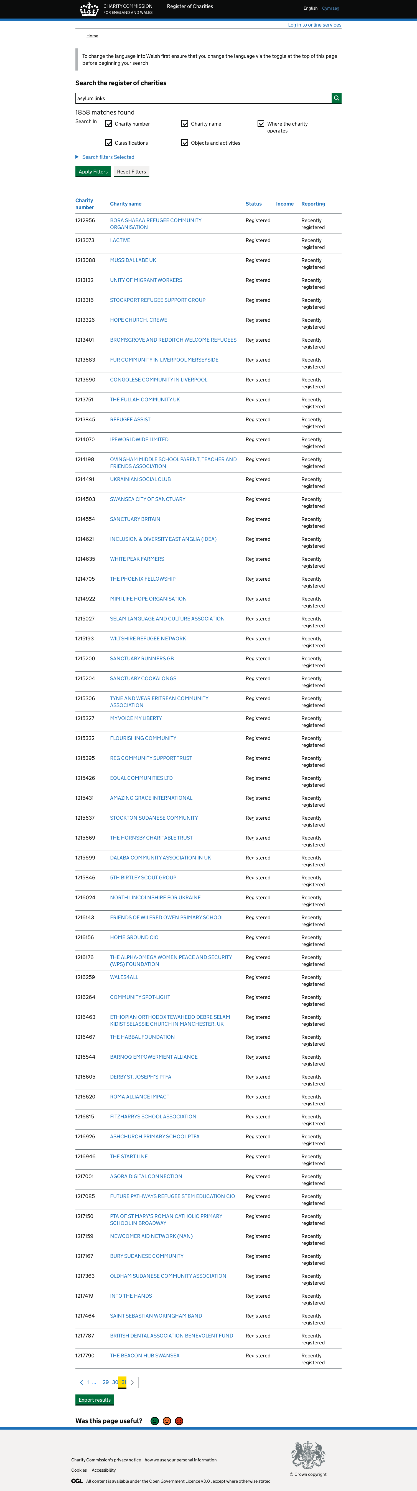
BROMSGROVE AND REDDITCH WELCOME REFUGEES (173, 340)
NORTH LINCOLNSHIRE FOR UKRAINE (155, 897)
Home (92, 35)
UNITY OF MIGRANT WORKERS (146, 280)
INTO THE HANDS (131, 1296)
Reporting (313, 204)
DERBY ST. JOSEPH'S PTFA (140, 1077)
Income (285, 204)
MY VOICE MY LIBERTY (136, 718)
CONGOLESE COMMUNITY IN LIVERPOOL (158, 379)
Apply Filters (93, 171)
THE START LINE (129, 1156)
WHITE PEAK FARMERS (137, 559)
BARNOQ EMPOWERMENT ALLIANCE (154, 1057)
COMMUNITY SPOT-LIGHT (140, 997)
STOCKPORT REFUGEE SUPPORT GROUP (157, 300)
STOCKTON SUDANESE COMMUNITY (154, 818)
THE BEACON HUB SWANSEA (145, 1355)
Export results (95, 1400)
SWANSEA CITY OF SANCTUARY (147, 499)
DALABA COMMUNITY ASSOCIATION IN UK (160, 857)
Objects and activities (215, 143)
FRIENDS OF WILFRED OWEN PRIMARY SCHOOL (167, 917)
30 (115, 1383)
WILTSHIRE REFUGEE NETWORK (148, 638)
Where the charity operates (287, 127)
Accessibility (104, 1470)
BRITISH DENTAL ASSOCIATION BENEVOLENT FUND (171, 1335)
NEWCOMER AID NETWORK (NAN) (151, 1236)
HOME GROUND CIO (134, 937)
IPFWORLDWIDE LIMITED (139, 439)
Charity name (206, 124)
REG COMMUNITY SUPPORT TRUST (151, 758)
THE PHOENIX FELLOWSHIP (143, 579)
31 (123, 1383)
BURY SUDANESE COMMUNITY (147, 1256)
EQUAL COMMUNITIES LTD (141, 778)
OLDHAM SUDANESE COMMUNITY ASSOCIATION (168, 1276)
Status (254, 204)
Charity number (132, 124)
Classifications (131, 143)
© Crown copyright (308, 1474)
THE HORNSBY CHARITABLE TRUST (151, 838)
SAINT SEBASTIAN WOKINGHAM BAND (156, 1316)
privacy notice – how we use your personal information (165, 1460)
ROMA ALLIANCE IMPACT (139, 1096)
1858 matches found (104, 112)
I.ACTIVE (120, 240)
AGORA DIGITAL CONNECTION (146, 1176)
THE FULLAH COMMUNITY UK (145, 399)
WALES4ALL (124, 977)
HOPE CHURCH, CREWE (138, 320)
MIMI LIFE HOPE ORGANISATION (148, 599)
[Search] (208, 98)
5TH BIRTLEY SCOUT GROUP (143, 877)
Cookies (79, 1470)
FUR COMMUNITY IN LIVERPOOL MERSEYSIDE (164, 360)
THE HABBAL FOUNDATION (142, 1037)
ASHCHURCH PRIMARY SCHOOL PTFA (155, 1136)
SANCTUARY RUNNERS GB (142, 658)
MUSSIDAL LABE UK (133, 260)
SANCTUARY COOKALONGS (143, 678)
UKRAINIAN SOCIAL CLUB (140, 479)
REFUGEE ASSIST (130, 419)
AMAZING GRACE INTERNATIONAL (151, 798)
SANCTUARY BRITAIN (135, 519)
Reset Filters (131, 171)
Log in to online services (315, 25)
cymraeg (330, 8)
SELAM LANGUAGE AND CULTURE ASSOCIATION (167, 618)
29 (106, 1383)
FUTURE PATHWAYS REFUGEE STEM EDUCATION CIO (172, 1196)
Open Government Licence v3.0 (179, 1481)
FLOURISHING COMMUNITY (143, 738)
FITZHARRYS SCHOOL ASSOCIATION (153, 1116)
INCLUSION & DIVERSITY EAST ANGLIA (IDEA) (163, 539)
